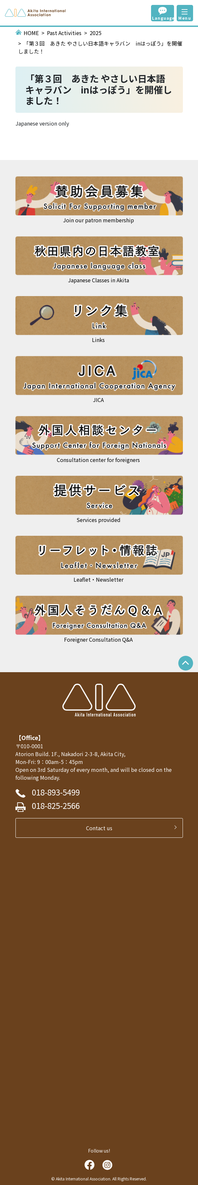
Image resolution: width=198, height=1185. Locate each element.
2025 (95, 33)
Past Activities (64, 33)
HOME (31, 33)
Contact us (102, 828)
